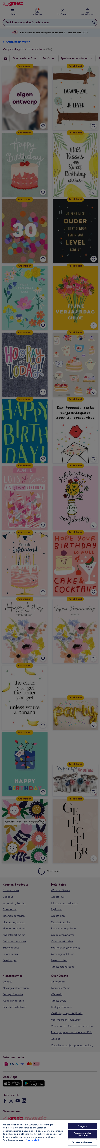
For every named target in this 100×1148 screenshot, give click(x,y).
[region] (50, 1134)
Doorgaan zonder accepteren (82, 1134)
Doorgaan (82, 1126)
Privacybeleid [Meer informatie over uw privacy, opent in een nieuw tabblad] (32, 1140)
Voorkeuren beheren (82, 1142)
